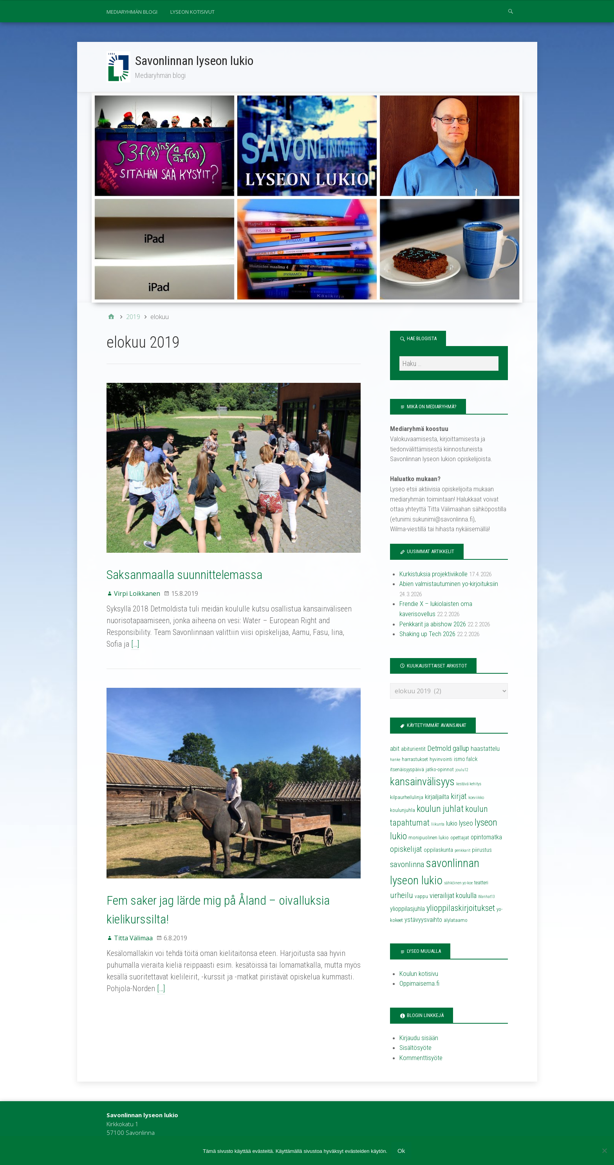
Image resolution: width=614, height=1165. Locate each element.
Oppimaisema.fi (419, 983)
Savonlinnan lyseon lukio (194, 60)
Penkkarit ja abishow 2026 (432, 624)
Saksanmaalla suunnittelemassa (184, 574)
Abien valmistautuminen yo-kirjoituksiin (448, 584)
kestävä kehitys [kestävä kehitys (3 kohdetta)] (468, 783)
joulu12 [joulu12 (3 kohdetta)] (461, 769)
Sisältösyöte (415, 1047)
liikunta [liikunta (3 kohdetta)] (437, 824)
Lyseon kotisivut (192, 11)
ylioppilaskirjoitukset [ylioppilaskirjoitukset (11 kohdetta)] (460, 908)
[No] (604, 1150)
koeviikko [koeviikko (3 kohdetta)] (476, 797)
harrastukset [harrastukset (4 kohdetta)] (415, 759)
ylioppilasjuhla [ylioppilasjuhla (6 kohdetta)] (407, 909)
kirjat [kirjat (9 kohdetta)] (459, 796)
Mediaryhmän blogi (132, 11)
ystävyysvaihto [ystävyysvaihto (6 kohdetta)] (423, 919)
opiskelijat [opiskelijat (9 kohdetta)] (406, 849)
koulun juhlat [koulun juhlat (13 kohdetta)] (440, 808)
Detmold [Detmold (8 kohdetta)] (439, 748)
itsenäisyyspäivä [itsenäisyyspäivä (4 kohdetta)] (407, 769)
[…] (135, 644)
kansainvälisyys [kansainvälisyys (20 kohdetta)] (422, 781)
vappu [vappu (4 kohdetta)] (421, 896)
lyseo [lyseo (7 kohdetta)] (466, 823)
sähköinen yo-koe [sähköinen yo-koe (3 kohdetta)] (458, 882)
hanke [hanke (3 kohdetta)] (395, 759)
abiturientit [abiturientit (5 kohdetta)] (413, 748)
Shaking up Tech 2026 (427, 634)
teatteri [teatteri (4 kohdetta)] (481, 882)
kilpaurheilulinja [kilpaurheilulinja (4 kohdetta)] (406, 797)
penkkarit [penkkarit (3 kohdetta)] (462, 850)
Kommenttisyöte (420, 1058)
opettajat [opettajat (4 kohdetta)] (459, 837)
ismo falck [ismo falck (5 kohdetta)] (465, 759)
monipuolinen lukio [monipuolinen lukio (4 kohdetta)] (428, 837)
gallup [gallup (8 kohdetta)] (461, 748)
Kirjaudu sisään (418, 1038)
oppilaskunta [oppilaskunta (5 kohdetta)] (438, 849)
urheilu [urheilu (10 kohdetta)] (401, 895)
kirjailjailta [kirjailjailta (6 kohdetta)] (437, 797)
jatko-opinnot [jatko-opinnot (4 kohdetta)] (440, 769)
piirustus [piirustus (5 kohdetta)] (482, 849)
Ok (401, 1150)
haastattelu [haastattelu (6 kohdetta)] (485, 748)
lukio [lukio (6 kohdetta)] (451, 823)
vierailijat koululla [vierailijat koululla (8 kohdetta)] (453, 895)
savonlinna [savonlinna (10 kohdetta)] (407, 864)
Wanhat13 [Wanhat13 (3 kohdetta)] (486, 896)
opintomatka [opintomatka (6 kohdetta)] (486, 837)
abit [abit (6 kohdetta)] (394, 748)
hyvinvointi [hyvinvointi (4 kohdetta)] (441, 759)
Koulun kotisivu (418, 973)
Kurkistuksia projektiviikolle (433, 574)
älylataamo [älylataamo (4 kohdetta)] (456, 920)
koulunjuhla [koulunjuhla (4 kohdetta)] (402, 810)
